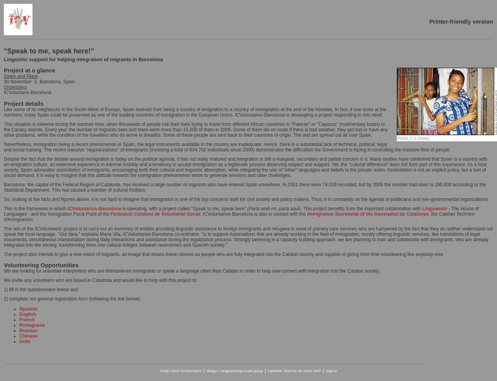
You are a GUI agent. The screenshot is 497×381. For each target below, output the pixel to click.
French (27, 320)
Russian (28, 330)
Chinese (28, 336)
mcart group (253, 371)
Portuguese (32, 325)
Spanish (28, 309)
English (27, 314)
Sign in (331, 371)
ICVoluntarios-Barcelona (94, 208)
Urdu (24, 341)
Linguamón (435, 208)
